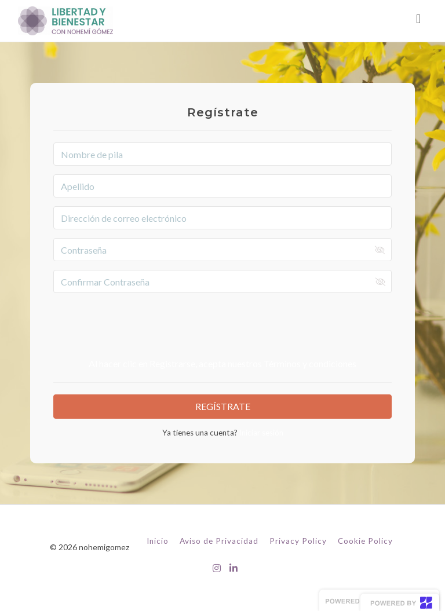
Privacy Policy (298, 541)
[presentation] (222, 324)
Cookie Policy (365, 541)
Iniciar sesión (260, 432)
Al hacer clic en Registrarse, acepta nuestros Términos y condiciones (222, 363)
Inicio (158, 541)
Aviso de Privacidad (219, 541)
